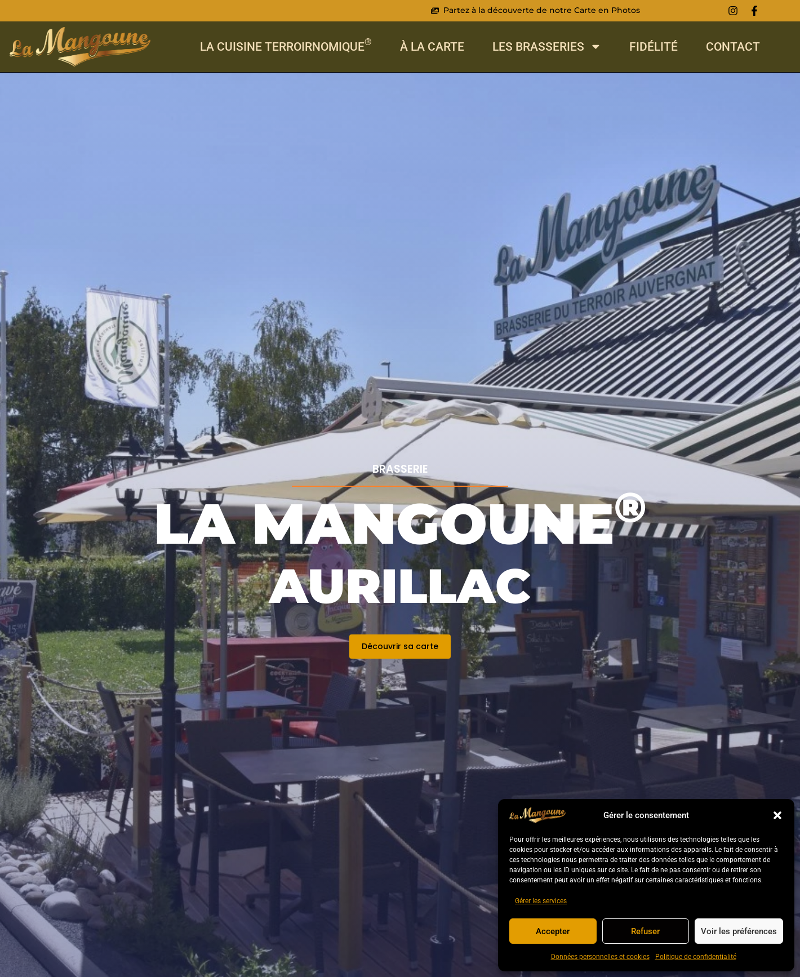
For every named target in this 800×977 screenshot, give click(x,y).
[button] (777, 815)
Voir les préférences (739, 931)
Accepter (553, 931)
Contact (733, 46)
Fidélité (653, 46)
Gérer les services (541, 901)
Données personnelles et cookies (600, 957)
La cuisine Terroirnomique (286, 46)
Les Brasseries (547, 46)
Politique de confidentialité (695, 957)
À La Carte (432, 46)
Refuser (645, 931)
